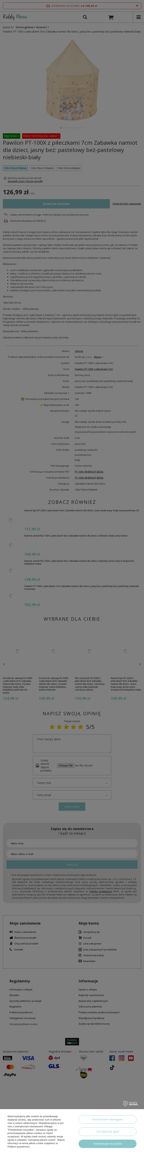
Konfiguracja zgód (108, 1131)
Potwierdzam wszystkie (107, 1143)
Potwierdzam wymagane (107, 1119)
